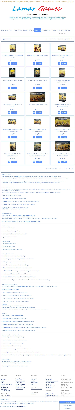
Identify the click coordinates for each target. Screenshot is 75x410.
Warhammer (38, 30)
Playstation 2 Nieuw (20, 381)
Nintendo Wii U (49, 387)
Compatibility (45, 1)
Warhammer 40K (49, 393)
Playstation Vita (19, 389)
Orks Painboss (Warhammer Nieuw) (12, 80)
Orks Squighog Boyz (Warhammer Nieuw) (12, 105)
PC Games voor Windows (36, 389)
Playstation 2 (19, 379)
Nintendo (31, 30)
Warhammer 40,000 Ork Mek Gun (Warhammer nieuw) (37, 130)
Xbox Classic (33, 379)
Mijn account (65, 2)
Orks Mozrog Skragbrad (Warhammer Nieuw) (62, 56)
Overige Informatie (65, 30)
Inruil (2, 382)
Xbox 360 (33, 381)
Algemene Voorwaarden (34, 1)
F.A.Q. (21, 1)
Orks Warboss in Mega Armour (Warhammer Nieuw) (62, 105)
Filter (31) (6, 39)
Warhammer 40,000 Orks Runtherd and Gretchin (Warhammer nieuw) (37, 154)
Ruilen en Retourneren (6, 1)
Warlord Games (46, 30)
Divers (58, 30)
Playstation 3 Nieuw (20, 384)
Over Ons (51, 1)
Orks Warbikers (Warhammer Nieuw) (37, 104)
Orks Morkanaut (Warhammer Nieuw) (37, 55)
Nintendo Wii (48, 384)
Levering (3, 385)
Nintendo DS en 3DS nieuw (52, 381)
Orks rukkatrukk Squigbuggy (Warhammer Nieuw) (62, 81)
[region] (28, 405)
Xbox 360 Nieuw (34, 382)
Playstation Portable (20, 387)
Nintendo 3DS (49, 379)
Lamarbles (57, 1)
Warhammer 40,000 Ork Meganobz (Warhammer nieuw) (12, 130)
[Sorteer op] (68, 39)
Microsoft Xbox (18, 30)
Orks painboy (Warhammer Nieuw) (37, 80)
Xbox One (33, 384)
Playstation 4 (19, 385)
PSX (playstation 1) (20, 378)
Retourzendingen (4, 387)
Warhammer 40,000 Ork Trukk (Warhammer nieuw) (12, 154)
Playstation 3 (19, 382)
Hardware (53, 30)
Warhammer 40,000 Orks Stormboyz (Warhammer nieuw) (62, 154)
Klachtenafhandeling (5, 390)
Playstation (25, 30)
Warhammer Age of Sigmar (52, 395)
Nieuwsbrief (3, 379)
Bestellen (14, 63)
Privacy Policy (4, 389)
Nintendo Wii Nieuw (50, 385)
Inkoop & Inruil (15, 1)
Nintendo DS (48, 378)
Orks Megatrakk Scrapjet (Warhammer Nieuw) (12, 56)
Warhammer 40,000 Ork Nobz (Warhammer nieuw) (62, 130)
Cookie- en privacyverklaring (22, 407)
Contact (26, 1)
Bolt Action (33, 393)
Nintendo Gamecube (50, 382)
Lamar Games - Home (6, 30)
